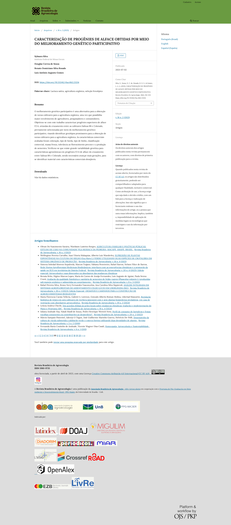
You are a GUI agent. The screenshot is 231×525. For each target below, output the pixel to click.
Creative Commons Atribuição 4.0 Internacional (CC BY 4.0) (122, 373)
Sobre (56, 20)
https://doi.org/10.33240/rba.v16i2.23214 (59, 82)
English (164, 43)
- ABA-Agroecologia (131, 389)
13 (62, 335)
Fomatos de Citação (126, 103)
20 (80, 335)
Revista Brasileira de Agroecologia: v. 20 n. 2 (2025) (118, 314)
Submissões (71, 20)
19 (77, 335)
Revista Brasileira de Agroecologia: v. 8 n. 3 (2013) (116, 282)
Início (37, 30)
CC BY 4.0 (120, 176)
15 (67, 335)
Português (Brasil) (169, 39)
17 (72, 335)
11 (57, 335)
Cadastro (187, 2)
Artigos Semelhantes (46, 240)
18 (74, 335)
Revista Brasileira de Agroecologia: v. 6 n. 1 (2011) (63, 329)
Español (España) (169, 48)
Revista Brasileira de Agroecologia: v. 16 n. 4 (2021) (102, 261)
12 (60, 335)
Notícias (87, 20)
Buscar (194, 20)
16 (70, 335)
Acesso (198, 2)
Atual (32, 20)
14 (65, 335)
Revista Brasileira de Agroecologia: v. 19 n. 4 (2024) (88, 308)
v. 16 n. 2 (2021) (62, 30)
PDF (122, 55)
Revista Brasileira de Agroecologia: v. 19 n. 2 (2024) (106, 302)
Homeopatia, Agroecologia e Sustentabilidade (127, 326)
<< (35, 335)
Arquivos (44, 20)
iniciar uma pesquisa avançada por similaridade (75, 342)
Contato (99, 20)
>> (84, 335)
